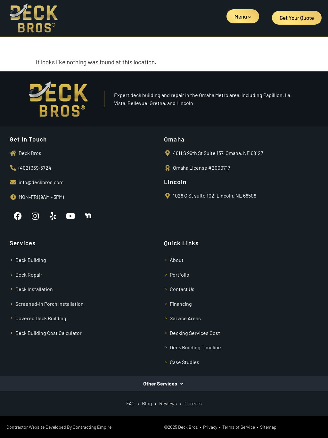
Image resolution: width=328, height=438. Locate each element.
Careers (193, 403)
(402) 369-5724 (35, 168)
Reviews (168, 403)
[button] (242, 16)
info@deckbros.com (41, 182)
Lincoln (175, 181)
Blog (147, 403)
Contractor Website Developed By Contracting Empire (58, 427)
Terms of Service (238, 427)
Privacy (210, 427)
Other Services (160, 383)
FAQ (130, 403)
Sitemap (268, 427)
